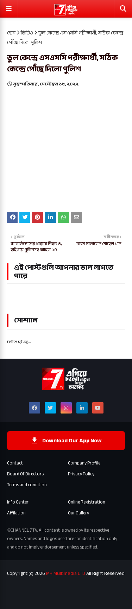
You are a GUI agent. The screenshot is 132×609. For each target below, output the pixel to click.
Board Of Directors (25, 474)
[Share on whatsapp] (63, 217)
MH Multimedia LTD (65, 573)
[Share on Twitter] (24, 217)
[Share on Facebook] (12, 217)
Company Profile (84, 463)
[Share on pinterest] (37, 217)
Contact (15, 463)
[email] (76, 217)
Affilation (16, 513)
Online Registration (86, 502)
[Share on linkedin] (50, 217)
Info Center (18, 502)
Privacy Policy (81, 474)
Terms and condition (27, 485)
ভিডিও (27, 33)
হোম (11, 33)
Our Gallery (78, 513)
